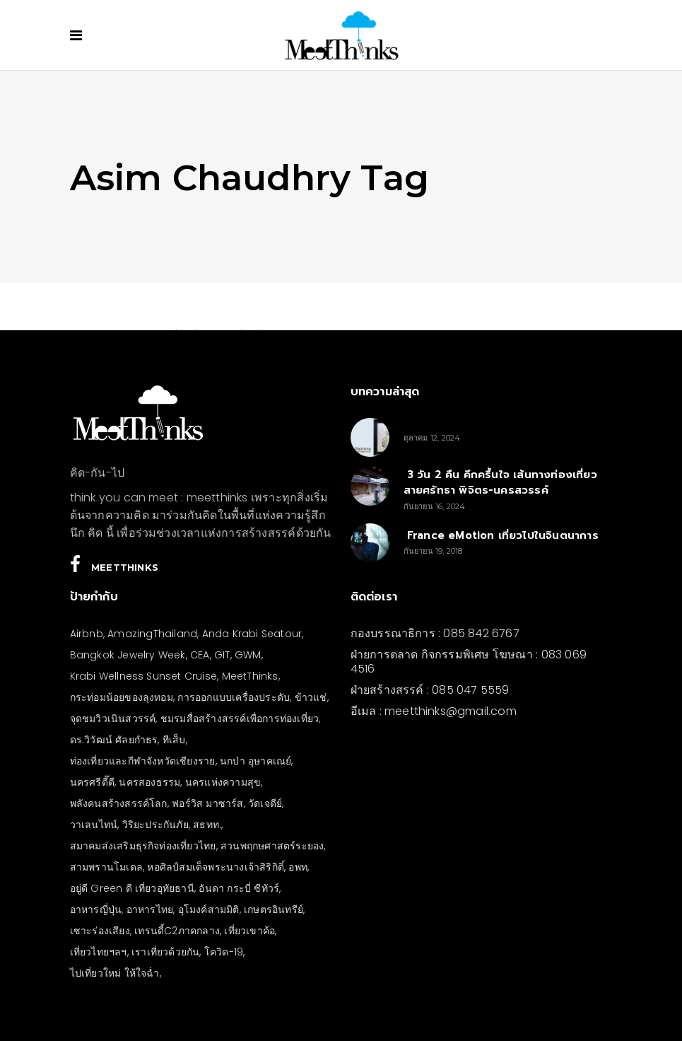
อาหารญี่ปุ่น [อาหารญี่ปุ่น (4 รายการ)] (96, 909)
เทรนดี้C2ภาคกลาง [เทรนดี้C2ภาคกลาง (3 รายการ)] (177, 931)
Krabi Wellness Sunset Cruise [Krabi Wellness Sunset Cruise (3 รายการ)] (144, 676)
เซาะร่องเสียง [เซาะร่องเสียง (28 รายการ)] (100, 931)
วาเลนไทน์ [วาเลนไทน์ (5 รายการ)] (94, 825)
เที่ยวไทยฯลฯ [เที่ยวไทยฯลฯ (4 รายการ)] (98, 952)
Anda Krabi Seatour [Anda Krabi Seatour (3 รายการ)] (252, 634)
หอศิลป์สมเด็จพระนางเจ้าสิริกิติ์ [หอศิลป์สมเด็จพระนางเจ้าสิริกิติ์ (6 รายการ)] (215, 867)
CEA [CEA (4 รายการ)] (200, 655)
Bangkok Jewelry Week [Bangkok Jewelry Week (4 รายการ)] (128, 655)
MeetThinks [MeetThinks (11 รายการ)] (250, 676)
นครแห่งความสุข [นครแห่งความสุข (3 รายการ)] (223, 782)
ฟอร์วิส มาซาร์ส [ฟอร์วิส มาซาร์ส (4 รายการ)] (207, 803)
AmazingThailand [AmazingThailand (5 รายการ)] (152, 634)
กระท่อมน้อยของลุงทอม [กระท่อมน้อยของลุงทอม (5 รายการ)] (121, 697)
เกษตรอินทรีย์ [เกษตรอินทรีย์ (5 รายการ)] (273, 909)
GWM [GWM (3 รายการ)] (248, 655)
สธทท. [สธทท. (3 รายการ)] (207, 825)
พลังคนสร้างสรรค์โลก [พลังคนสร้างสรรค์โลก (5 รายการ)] (118, 803)
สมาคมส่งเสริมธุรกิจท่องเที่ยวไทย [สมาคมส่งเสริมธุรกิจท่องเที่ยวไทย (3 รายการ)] (143, 846)
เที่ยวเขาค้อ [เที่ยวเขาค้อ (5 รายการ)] (249, 931)
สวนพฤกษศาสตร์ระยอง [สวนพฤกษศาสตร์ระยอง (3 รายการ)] (272, 846)
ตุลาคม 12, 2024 (432, 438)
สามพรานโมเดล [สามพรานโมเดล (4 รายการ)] (106, 867)
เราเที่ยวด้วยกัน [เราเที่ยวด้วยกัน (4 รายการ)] (165, 952)
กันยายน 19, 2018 (433, 551)
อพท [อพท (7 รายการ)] (297, 867)
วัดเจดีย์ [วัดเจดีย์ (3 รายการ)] (265, 803)
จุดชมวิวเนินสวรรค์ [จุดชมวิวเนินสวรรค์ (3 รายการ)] (113, 718)
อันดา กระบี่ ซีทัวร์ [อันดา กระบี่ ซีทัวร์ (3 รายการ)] (239, 888)
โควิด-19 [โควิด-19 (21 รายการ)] (223, 952)
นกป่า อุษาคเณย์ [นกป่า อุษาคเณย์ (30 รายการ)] (255, 761)
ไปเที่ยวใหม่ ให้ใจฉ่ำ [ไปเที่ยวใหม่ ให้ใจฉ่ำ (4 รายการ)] (115, 973)
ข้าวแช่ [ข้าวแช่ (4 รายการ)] (311, 697)
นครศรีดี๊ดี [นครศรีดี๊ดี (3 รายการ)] (92, 782)
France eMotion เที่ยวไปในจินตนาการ (501, 535)
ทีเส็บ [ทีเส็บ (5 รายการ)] (174, 740)
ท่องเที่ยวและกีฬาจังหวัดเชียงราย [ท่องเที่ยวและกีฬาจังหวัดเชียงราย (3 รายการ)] (143, 761)
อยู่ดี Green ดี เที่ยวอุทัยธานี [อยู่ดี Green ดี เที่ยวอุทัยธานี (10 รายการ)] (132, 888)
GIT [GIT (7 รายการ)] (222, 655)
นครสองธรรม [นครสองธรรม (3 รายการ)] (149, 782)
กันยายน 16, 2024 (435, 506)
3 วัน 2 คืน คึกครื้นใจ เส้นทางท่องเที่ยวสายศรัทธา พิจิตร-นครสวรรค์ (500, 483)
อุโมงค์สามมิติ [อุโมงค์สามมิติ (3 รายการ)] (209, 909)
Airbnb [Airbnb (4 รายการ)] (86, 634)
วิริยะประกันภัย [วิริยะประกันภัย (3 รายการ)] (155, 825)
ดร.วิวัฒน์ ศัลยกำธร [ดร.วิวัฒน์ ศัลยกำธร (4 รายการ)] (114, 740)
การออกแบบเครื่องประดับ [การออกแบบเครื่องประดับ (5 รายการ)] (233, 697)
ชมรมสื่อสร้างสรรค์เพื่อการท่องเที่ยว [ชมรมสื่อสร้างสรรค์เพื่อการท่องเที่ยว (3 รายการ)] (239, 718)
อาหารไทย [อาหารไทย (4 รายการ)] (150, 909)
